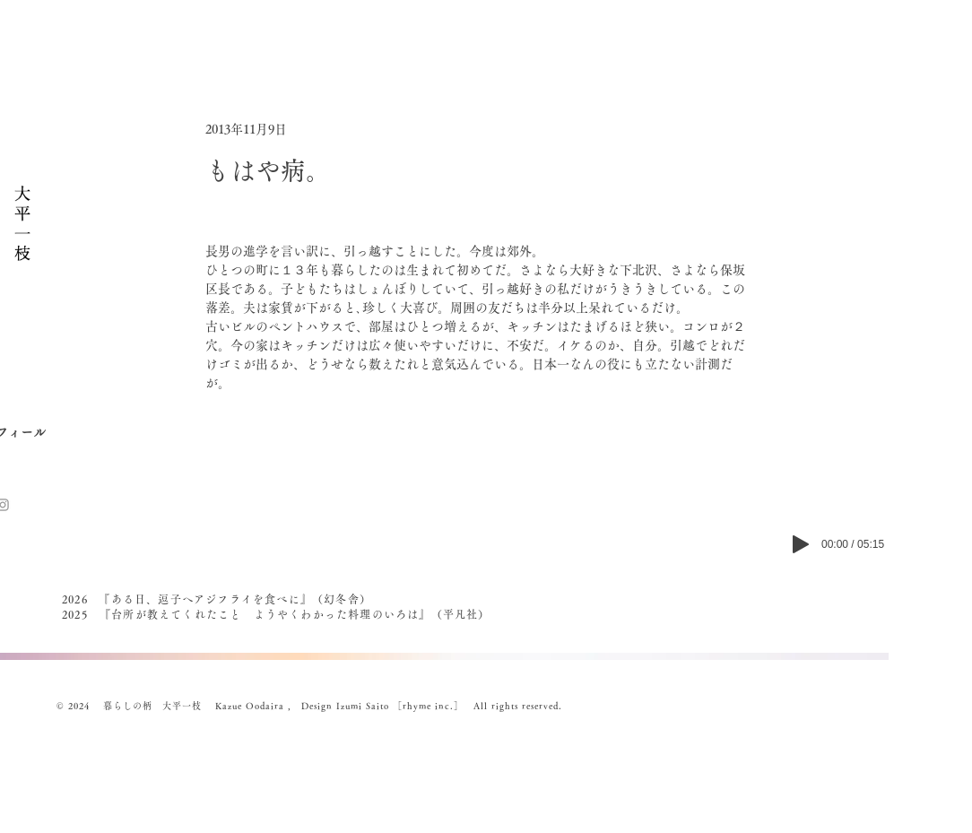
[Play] (801, 544)
